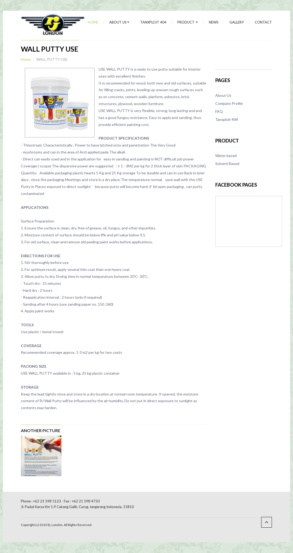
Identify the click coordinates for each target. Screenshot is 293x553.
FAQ (219, 111)
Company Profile (229, 103)
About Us (119, 22)
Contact (263, 22)
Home (93, 22)
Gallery (236, 22)
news (213, 22)
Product (187, 22)
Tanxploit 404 (153, 22)
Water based (226, 155)
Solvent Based (227, 163)
